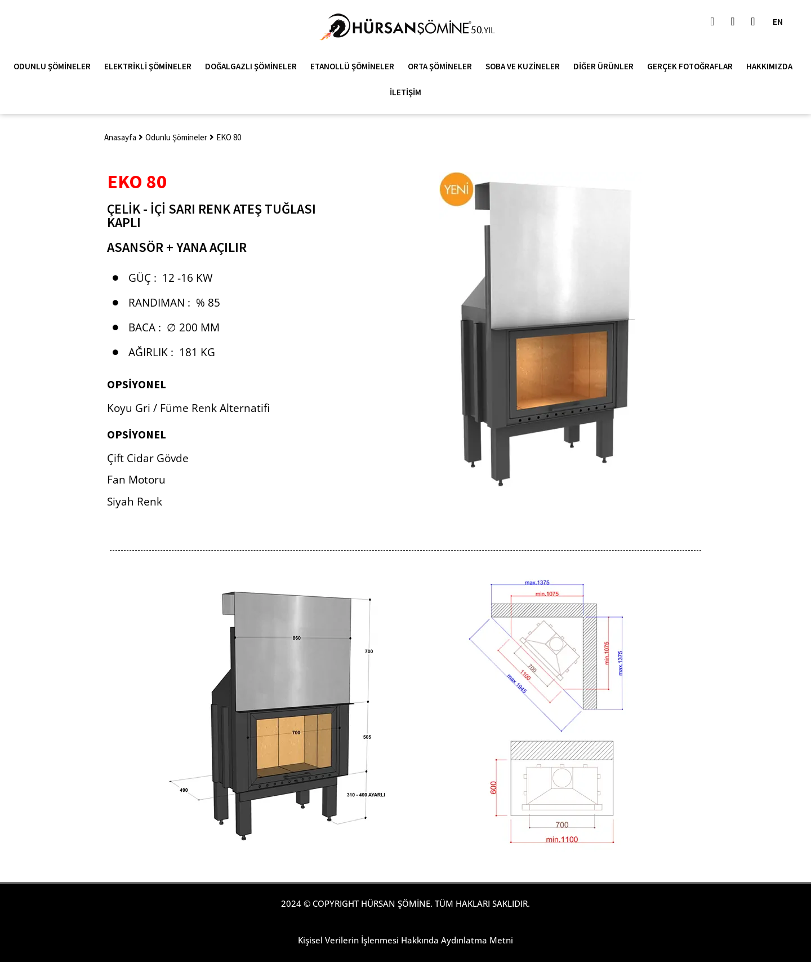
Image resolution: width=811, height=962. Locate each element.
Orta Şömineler (443, 66)
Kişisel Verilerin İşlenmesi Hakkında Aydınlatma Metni (405, 940)
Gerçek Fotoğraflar (692, 66)
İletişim (405, 92)
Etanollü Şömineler (355, 66)
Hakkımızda (772, 66)
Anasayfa (120, 137)
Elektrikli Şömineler (150, 66)
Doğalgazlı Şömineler (253, 66)
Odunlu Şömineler (55, 66)
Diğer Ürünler (606, 66)
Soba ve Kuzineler (525, 66)
